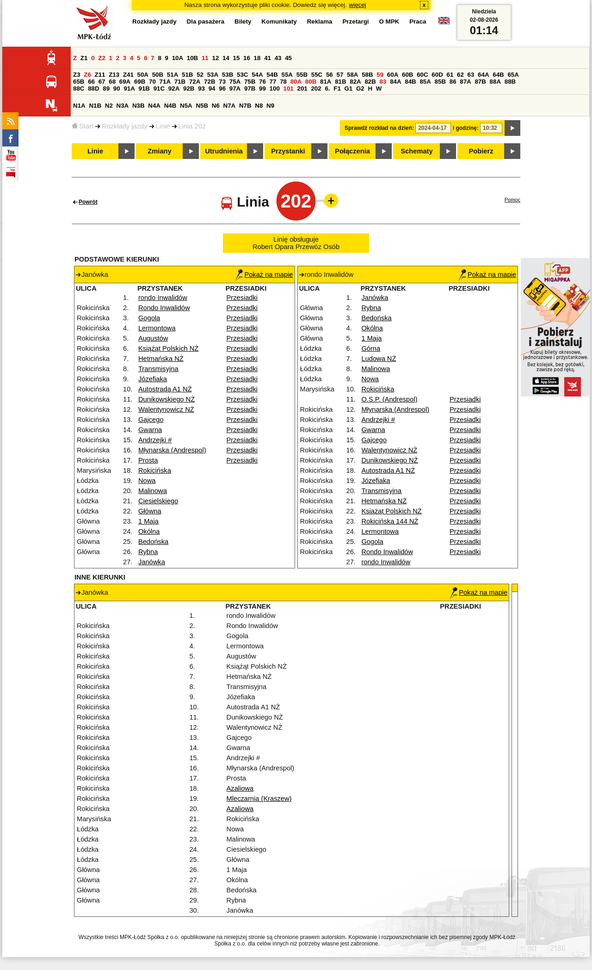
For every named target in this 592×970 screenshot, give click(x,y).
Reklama (320, 21)
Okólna (149, 531)
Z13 (114, 74)
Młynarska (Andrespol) (172, 450)
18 (257, 58)
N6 (216, 105)
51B (187, 74)
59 (379, 74)
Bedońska (153, 541)
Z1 (84, 58)
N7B (245, 105)
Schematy (416, 151)
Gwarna (150, 429)
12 (215, 58)
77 (273, 81)
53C (242, 74)
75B (249, 81)
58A (352, 74)
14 (225, 58)
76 (262, 81)
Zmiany (159, 151)
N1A (79, 105)
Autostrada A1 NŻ (165, 389)
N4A (154, 105)
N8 (259, 105)
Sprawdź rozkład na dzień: (379, 128)
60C (422, 74)
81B (340, 81)
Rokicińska (154, 470)
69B (139, 81)
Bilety (242, 21)
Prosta (148, 460)
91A (129, 88)
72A (194, 81)
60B (407, 74)
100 (275, 88)
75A (234, 81)
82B (370, 81)
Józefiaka (152, 379)
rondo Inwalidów (162, 297)
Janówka (151, 562)
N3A (123, 105)
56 (329, 74)
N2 (109, 105)
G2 (360, 88)
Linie (163, 126)
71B (179, 81)
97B (249, 88)
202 (316, 88)
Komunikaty (278, 21)
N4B (170, 105)
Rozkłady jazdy (125, 126)
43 (278, 58)
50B (157, 74)
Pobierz (481, 151)
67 (102, 81)
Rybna (148, 551)
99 (262, 88)
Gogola (149, 318)
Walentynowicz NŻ (166, 409)
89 (106, 88)
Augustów (153, 338)
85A (425, 81)
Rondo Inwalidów (164, 307)
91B (144, 88)
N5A (186, 105)
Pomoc (512, 199)
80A (296, 81)
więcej (357, 4)
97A (234, 88)
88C (78, 88)
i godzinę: (466, 128)
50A (142, 74)
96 (222, 88)
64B (498, 74)
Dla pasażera (206, 21)
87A (465, 81)
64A (483, 74)
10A (177, 58)
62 (460, 74)
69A (124, 81)
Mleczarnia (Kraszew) (259, 798)
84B (410, 81)
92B (188, 88)
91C (159, 88)
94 (212, 88)
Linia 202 (192, 126)
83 (383, 81)
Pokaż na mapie (264, 274)
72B (209, 81)
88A (495, 81)
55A (286, 74)
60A (392, 74)
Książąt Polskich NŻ (168, 348)
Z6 (87, 74)
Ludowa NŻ (378, 358)
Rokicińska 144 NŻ (389, 521)
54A (257, 74)
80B (310, 81)
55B (302, 74)
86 (453, 81)
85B (440, 81)
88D (93, 88)
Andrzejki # (155, 440)
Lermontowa (157, 328)
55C (316, 74)
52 (200, 74)
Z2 (101, 58)
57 (339, 74)
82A (355, 81)
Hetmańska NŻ (161, 358)
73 (222, 81)
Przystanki (288, 151)
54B (272, 74)
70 (152, 81)
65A (512, 74)
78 (283, 81)
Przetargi (355, 21)
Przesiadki (242, 297)
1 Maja (148, 521)
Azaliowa (240, 788)
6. (327, 88)
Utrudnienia (223, 151)
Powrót (88, 202)
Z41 (128, 74)
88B (510, 81)
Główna (149, 511)
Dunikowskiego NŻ (166, 399)
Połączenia (352, 151)
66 (91, 81)
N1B (95, 105)
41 (267, 58)
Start (82, 126)
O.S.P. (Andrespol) (389, 399)
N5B (202, 105)
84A (395, 81)
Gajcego (151, 419)
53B (227, 74)
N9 (270, 105)
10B (192, 58)
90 (116, 88)
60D (437, 74)
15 (236, 58)
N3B (138, 105)
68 (112, 81)
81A (325, 81)
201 (302, 88)
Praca (417, 21)
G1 (349, 88)
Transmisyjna (158, 368)
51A (172, 74)
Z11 (100, 74)
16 (246, 58)
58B (367, 74)
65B (78, 81)
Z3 (76, 74)
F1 (337, 88)
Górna (370, 348)
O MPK (389, 21)
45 (288, 58)
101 (289, 88)
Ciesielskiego (158, 501)
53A (212, 74)
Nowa (146, 480)
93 (201, 88)
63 (471, 74)
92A (173, 88)
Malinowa (152, 490)
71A (165, 81)
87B (480, 81)
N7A (229, 105)
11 (205, 58)
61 (449, 74)
